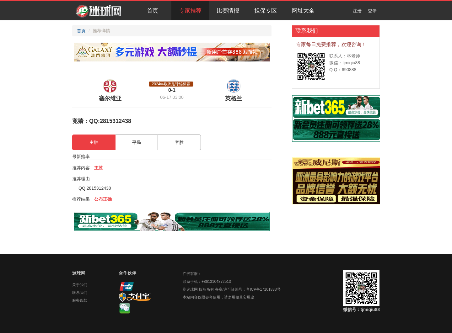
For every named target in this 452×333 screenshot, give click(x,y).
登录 (372, 10)
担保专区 (265, 11)
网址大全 (303, 11)
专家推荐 (190, 11)
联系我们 (79, 292)
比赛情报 (228, 11)
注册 (357, 10)
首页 (152, 11)
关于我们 (79, 285)
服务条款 (79, 300)
